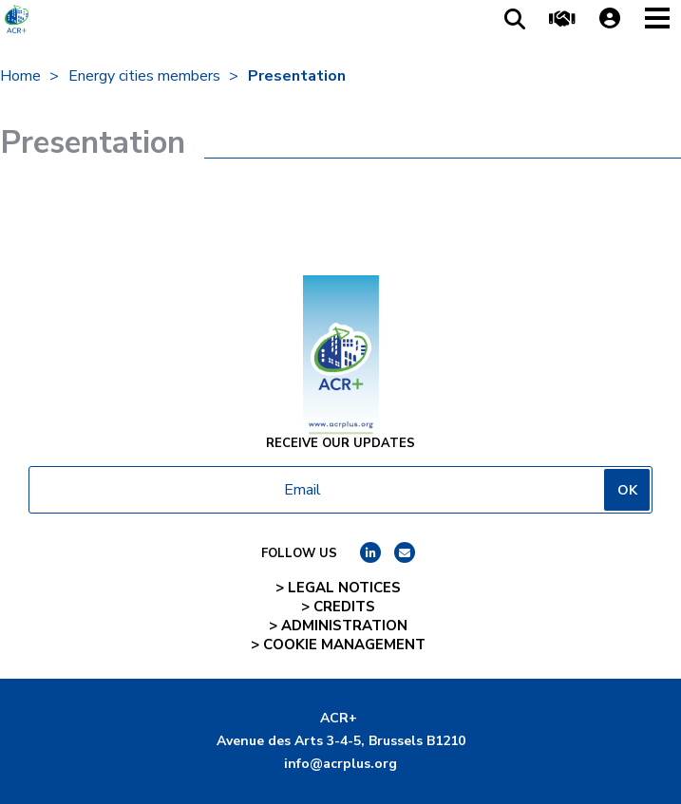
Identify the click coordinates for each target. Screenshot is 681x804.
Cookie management (344, 644)
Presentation (297, 75)
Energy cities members (144, 75)
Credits (344, 606)
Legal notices (344, 587)
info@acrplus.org (340, 764)
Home (20, 75)
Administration (344, 625)
